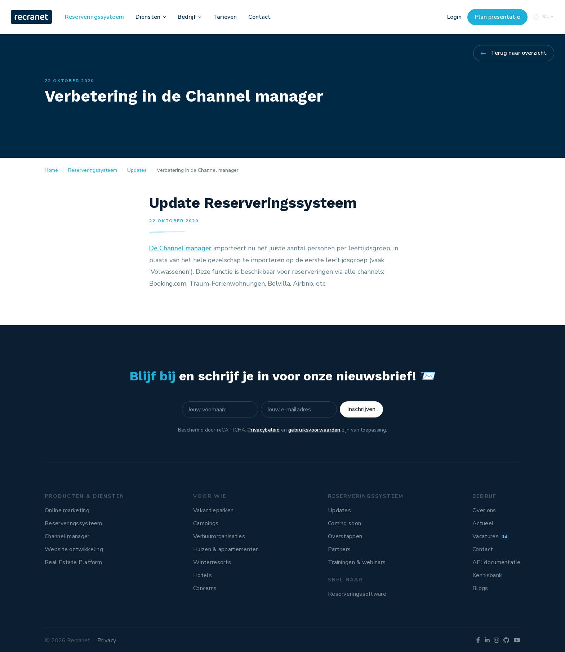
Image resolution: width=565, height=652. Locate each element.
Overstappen (345, 536)
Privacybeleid (264, 430)
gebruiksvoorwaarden (314, 430)
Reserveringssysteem (94, 17)
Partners (339, 549)
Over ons (484, 510)
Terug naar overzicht (519, 53)
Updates (339, 510)
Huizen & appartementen (226, 549)
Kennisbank (487, 575)
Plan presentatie (497, 17)
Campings (205, 523)
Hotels (202, 575)
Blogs (480, 588)
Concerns (205, 588)
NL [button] (542, 17)
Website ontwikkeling (74, 549)
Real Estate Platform (73, 562)
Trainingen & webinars (357, 562)
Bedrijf (187, 17)
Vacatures (490, 536)
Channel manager (67, 536)
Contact (259, 17)
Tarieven (225, 17)
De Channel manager (180, 248)
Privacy (106, 640)
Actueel (483, 523)
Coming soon (344, 523)
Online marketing (67, 510)
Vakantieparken (213, 510)
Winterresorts (212, 562)
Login (454, 17)
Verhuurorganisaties (219, 536)
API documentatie (496, 562)
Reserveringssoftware (357, 594)
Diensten (147, 17)
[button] (164, 17)
